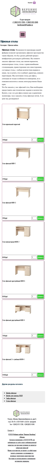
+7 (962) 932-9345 (31, 22)
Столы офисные (11, 401)
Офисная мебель (13, 45)
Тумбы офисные (11, 398)
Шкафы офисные (11, 393)
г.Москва (22, 437)
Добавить (40, 140)
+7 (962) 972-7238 (18, 22)
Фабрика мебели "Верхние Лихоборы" (24, 434)
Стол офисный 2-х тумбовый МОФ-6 (13, 359)
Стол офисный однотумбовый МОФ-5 (13, 281)
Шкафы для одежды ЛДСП (14, 396)
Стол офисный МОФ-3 (9, 203)
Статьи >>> (11, 430)
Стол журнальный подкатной (11, 124)
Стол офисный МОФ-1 (9, 163)
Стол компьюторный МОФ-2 (10, 242)
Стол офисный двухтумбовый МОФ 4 (13, 320)
